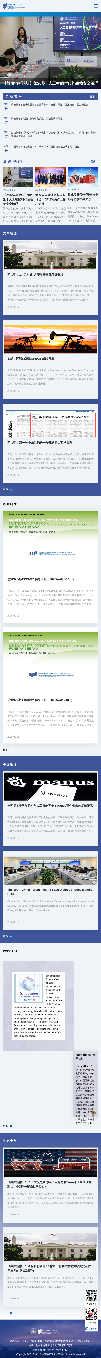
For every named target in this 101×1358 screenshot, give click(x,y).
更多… (93, 96)
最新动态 (13, 161)
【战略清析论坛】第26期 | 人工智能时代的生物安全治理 (50, 83)
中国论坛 (10, 764)
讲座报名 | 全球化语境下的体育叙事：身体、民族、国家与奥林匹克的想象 (49, 104)
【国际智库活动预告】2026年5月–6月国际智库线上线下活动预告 (45, 146)
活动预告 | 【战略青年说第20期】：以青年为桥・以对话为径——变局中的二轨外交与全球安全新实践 (53, 134)
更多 (7, 489)
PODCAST (10, 951)
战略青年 (10, 1141)
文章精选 (10, 233)
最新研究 (10, 504)
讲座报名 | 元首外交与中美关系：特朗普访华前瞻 (37, 118)
